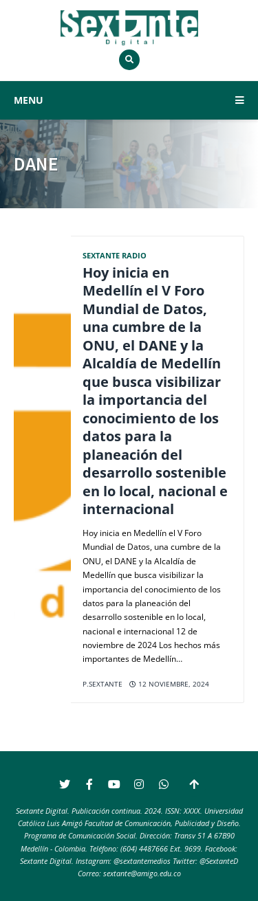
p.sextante (102, 684)
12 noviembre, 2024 (169, 684)
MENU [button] (129, 100)
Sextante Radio (115, 255)
